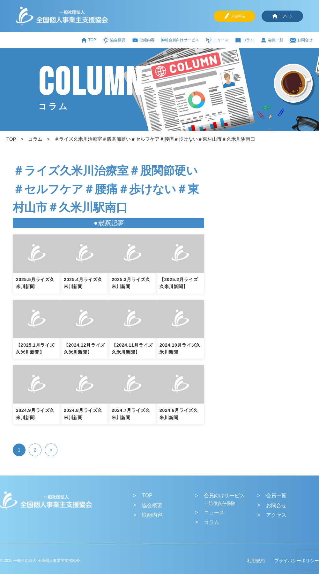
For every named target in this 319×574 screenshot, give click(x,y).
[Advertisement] (256, 208)
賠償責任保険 (222, 503)
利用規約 (256, 560)
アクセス (276, 515)
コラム (244, 40)
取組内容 (143, 40)
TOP (88, 40)
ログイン (282, 16)
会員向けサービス (180, 40)
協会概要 (113, 40)
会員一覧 (271, 40)
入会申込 (234, 16)
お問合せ (301, 40)
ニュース (216, 40)
